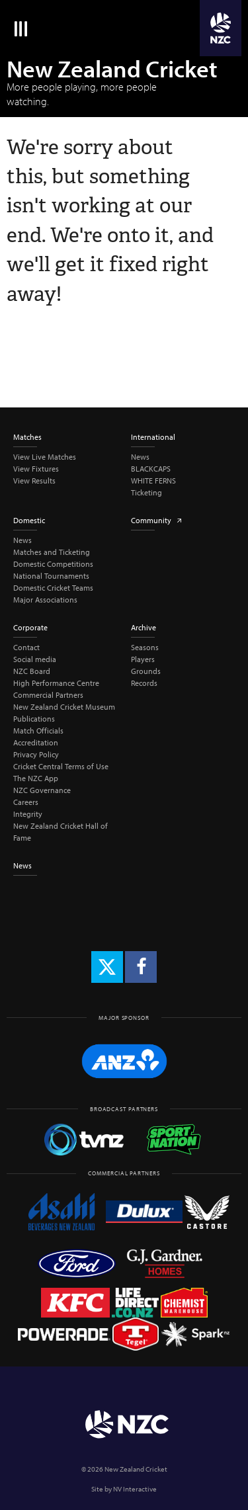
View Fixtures (36, 469)
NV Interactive (135, 1488)
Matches (27, 437)
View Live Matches (44, 457)
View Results (34, 480)
